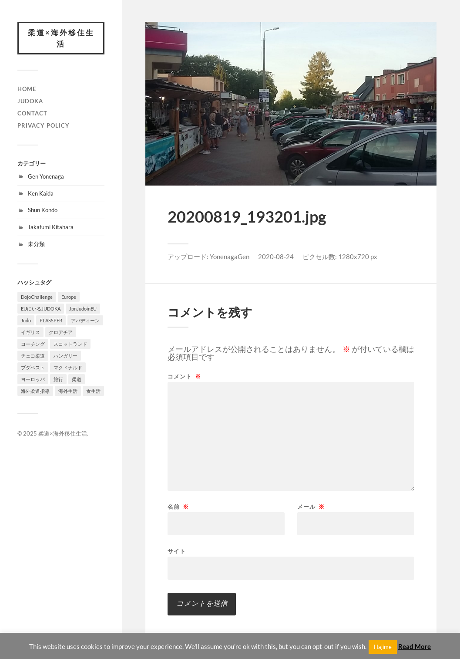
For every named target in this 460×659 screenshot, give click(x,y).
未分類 (36, 243)
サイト (177, 550)
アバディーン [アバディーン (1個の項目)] (85, 320)
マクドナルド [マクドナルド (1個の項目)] (68, 367)
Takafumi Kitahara (51, 226)
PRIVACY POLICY (43, 125)
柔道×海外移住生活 (61, 38)
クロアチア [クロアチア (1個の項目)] (61, 332)
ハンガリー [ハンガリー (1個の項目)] (65, 355)
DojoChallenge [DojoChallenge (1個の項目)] (37, 297)
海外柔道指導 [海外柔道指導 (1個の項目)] (35, 391)
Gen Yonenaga (46, 176)
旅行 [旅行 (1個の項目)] (58, 379)
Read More (414, 646)
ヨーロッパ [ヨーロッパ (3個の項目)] (33, 379)
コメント (184, 376)
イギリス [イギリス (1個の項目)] (30, 332)
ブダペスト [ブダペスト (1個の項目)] (33, 367)
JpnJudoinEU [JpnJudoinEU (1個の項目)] (83, 308)
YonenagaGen (229, 256)
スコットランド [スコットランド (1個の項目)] (70, 344)
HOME (26, 88)
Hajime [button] (383, 646)
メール (311, 507)
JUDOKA (30, 101)
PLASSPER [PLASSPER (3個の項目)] (51, 320)
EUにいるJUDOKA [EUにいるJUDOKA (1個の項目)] (40, 308)
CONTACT (32, 113)
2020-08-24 (276, 256)
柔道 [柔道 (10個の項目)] (76, 379)
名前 (178, 507)
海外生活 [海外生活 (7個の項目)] (67, 391)
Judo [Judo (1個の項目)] (26, 320)
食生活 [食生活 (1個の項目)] (93, 391)
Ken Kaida (41, 193)
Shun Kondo (42, 209)
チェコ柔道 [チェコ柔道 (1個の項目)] (33, 355)
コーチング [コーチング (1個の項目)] (33, 344)
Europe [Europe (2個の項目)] (68, 297)
